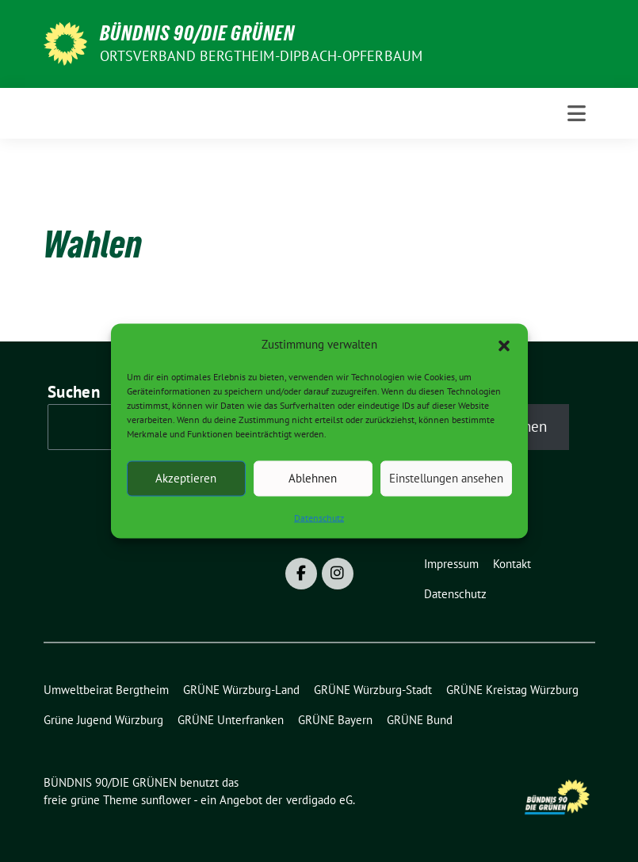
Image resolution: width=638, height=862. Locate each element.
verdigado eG (319, 799)
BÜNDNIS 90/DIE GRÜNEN (197, 33)
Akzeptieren (185, 478)
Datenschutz (319, 517)
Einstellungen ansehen (446, 478)
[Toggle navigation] (576, 113)
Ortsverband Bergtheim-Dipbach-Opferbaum (261, 56)
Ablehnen (312, 478)
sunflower (166, 799)
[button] (504, 345)
